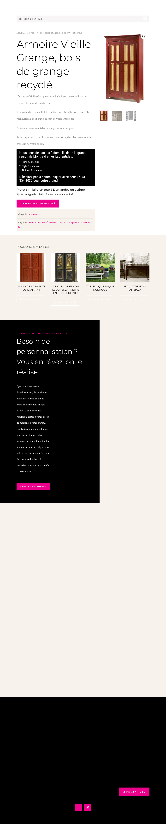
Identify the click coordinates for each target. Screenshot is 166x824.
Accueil (20, 33)
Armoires (29, 33)
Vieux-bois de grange (58, 222)
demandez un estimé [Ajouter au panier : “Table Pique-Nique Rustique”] (100, 299)
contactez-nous (33, 486)
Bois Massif (42, 222)
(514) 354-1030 (134, 791)
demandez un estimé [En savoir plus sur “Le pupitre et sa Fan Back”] (134, 299)
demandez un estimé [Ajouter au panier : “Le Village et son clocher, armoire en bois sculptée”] (65, 302)
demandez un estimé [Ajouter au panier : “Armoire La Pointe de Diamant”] (30, 299)
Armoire (32, 222)
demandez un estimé (37, 203)
